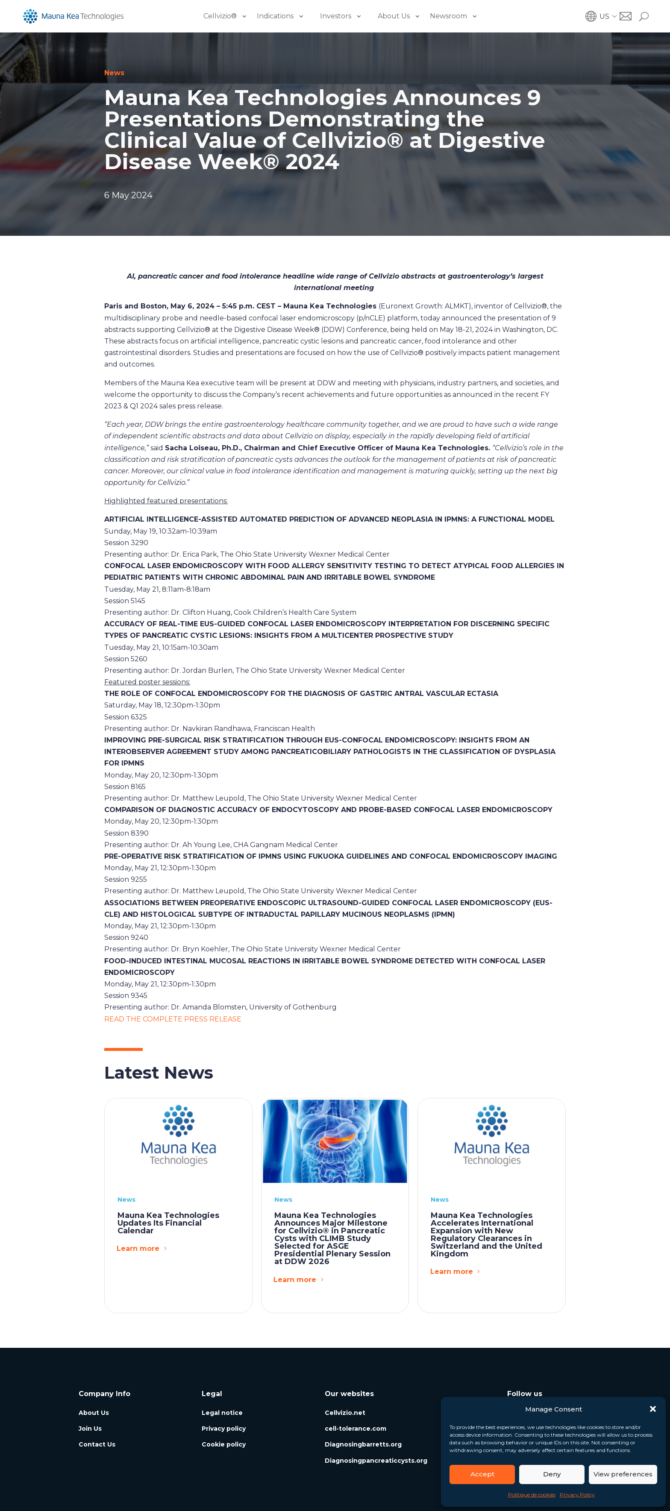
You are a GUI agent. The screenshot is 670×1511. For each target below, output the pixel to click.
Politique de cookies (531, 1494)
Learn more (138, 1248)
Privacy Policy (577, 1494)
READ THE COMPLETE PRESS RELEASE (172, 1019)
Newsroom (448, 16)
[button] (653, 1409)
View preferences (623, 1474)
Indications (275, 16)
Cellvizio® (220, 16)
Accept (482, 1474)
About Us (394, 16)
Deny (552, 1474)
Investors (335, 16)
